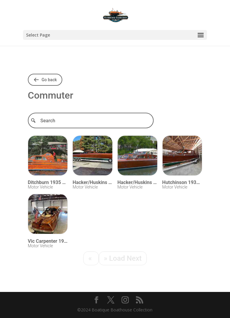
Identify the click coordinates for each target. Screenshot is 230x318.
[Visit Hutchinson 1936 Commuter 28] (182, 156)
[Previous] (91, 258)
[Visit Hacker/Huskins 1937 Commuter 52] (137, 156)
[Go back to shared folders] (45, 80)
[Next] (123, 258)
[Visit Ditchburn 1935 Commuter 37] (48, 156)
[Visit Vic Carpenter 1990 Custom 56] (48, 215)
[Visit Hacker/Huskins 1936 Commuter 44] (92, 156)
